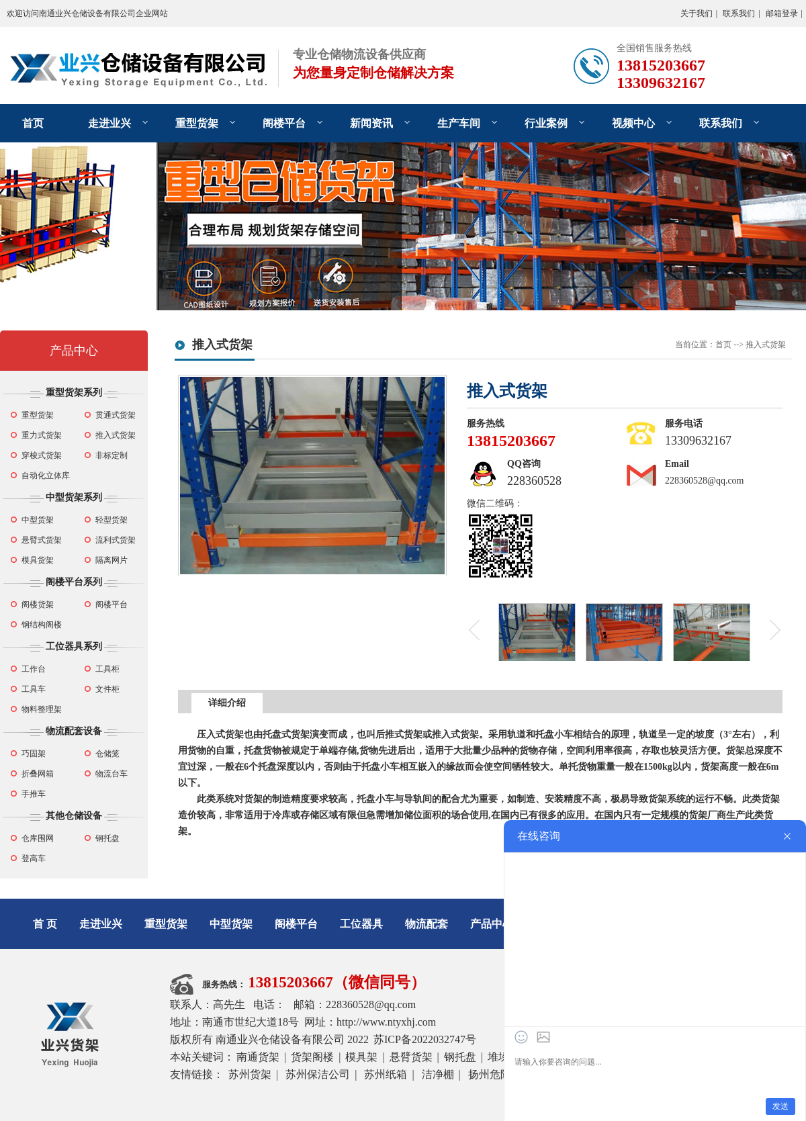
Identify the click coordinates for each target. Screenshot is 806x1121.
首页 (33, 123)
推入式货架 (115, 435)
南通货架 (257, 1057)
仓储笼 (107, 753)
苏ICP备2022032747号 (424, 1039)
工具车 (33, 689)
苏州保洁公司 (317, 1074)
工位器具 (361, 924)
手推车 (33, 794)
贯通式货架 (115, 415)
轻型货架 (111, 520)
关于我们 (696, 13)
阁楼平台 (284, 123)
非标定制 (111, 455)
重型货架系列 (74, 393)
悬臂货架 (411, 1057)
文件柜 (107, 689)
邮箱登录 (782, 13)
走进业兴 (109, 123)
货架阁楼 (312, 1057)
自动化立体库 (45, 475)
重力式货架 (41, 435)
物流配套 (426, 924)
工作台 (33, 669)
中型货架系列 (74, 497)
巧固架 (33, 753)
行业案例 (546, 123)
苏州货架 (249, 1074)
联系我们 (739, 13)
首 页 (45, 924)
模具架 (361, 1057)
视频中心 (633, 123)
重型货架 (196, 123)
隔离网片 (111, 560)
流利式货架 (115, 540)
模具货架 (37, 560)
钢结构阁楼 (41, 624)
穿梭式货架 (41, 455)
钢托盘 (107, 838)
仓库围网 (37, 838)
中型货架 (37, 520)
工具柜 (107, 669)
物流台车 (111, 773)
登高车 (33, 858)
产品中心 (74, 350)
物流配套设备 (74, 731)
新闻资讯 (371, 123)
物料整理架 (41, 709)
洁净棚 (438, 1074)
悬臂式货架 (41, 540)
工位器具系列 (74, 646)
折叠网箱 (37, 773)
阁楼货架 (37, 604)
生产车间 (458, 123)
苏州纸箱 (385, 1074)
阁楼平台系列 (74, 582)
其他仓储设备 (74, 816)
